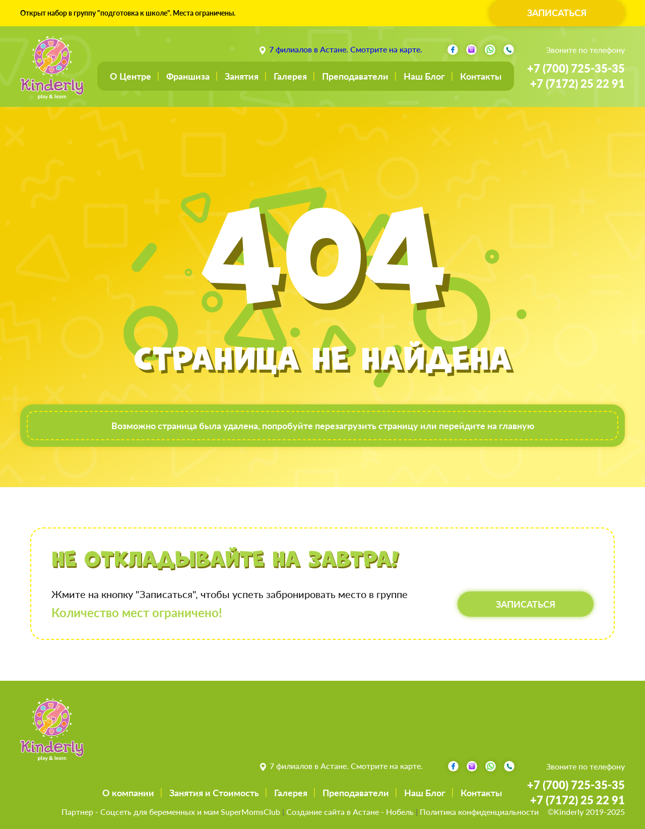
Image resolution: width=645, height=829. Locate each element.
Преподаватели (355, 76)
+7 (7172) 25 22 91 (577, 83)
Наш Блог (424, 76)
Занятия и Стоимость (214, 792)
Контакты (480, 76)
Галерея (290, 76)
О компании (128, 792)
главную (516, 425)
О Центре (130, 76)
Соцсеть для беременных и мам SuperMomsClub (190, 811)
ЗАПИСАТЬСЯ (557, 12)
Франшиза (188, 76)
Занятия (242, 76)
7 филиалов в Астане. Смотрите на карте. (345, 49)
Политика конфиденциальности (479, 811)
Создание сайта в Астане (332, 811)
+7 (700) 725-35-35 (576, 68)
